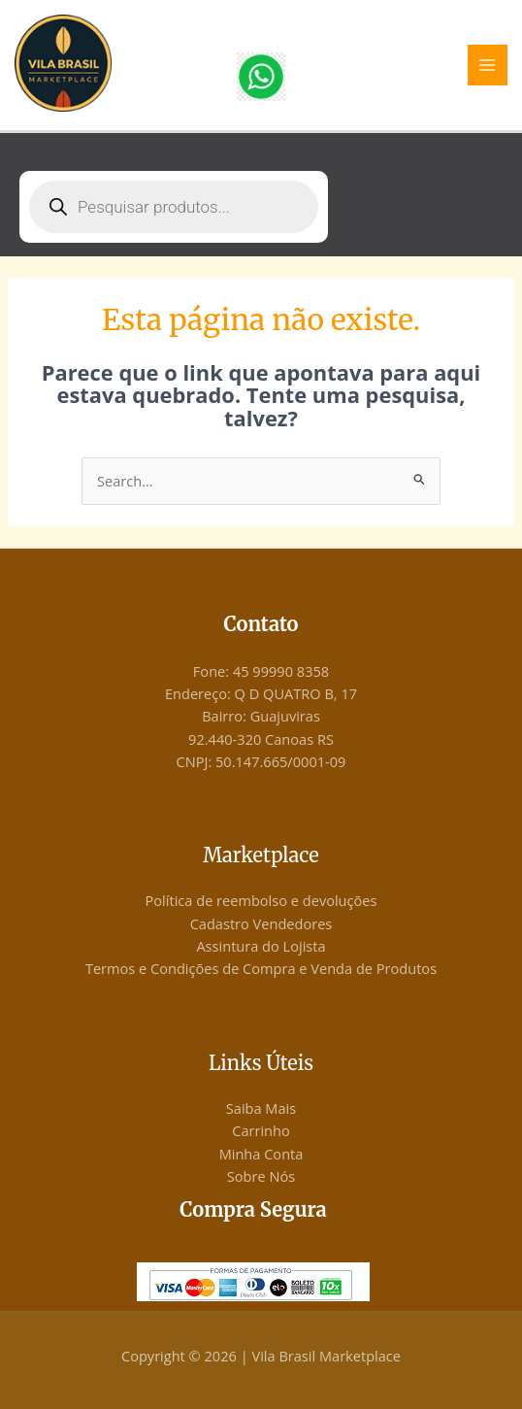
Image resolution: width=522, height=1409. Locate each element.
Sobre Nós (261, 1176)
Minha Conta (261, 1153)
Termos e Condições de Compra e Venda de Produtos (261, 968)
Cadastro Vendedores (261, 923)
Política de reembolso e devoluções (261, 900)
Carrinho (261, 1130)
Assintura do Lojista (260, 946)
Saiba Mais (261, 1108)
